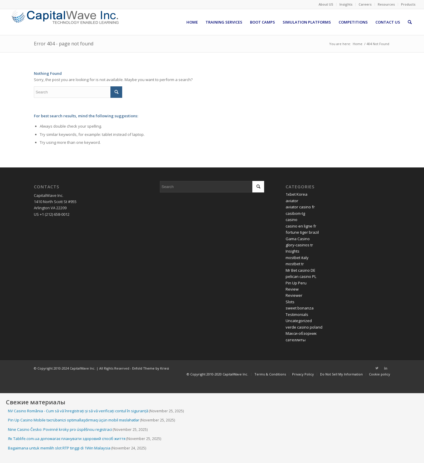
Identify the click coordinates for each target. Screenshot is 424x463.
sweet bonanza (300, 308)
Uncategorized (299, 320)
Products (408, 4)
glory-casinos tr (299, 245)
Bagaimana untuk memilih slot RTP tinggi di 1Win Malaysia (59, 448)
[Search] (409, 22)
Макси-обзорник (301, 333)
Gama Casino (298, 238)
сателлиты (296, 339)
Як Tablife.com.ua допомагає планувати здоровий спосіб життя (66, 438)
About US (326, 4)
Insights (345, 4)
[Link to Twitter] (376, 368)
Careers (365, 4)
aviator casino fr (300, 207)
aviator (292, 200)
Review (292, 289)
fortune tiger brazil (302, 232)
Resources (386, 4)
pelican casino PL (301, 276)
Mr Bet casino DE (300, 270)
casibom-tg (295, 213)
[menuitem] (326, 4)
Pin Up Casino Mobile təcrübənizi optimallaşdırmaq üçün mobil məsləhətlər (73, 420)
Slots (290, 301)
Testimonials (297, 314)
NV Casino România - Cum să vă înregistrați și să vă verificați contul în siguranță (78, 410)
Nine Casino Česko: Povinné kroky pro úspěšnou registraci (60, 429)
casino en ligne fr (301, 226)
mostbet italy (297, 257)
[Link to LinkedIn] (385, 368)
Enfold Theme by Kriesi (150, 368)
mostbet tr (295, 263)
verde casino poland (304, 327)
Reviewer (294, 295)
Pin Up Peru (296, 283)
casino (291, 219)
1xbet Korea (296, 194)
